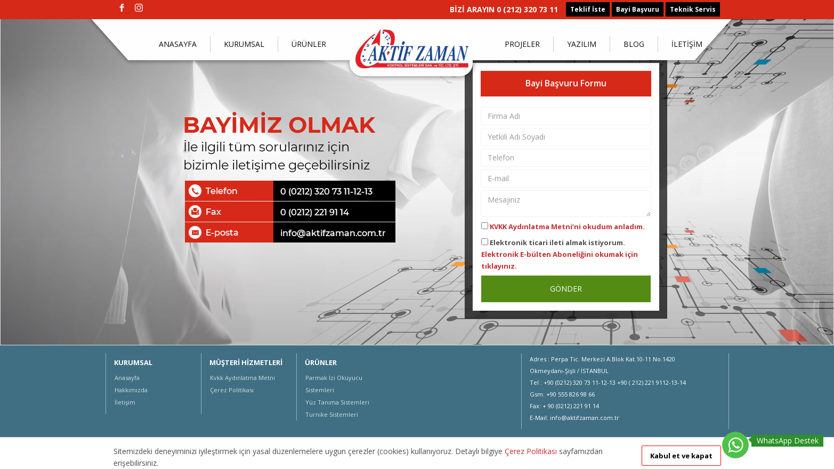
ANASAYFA (178, 44)
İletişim (125, 402)
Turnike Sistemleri (331, 414)
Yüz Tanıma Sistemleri (337, 402)
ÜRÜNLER (309, 44)
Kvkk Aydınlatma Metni (242, 378)
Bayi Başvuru (637, 9)
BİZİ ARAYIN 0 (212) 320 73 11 (504, 9)
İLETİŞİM (686, 44)
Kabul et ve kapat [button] (681, 455)
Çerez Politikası (232, 390)
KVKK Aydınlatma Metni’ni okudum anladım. (567, 226)
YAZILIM (581, 44)
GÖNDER (566, 289)
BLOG (634, 44)
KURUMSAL (244, 44)
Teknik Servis (693, 9)
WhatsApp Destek (788, 440)
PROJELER (522, 44)
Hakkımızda (131, 390)
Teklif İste (587, 9)
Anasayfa (127, 378)
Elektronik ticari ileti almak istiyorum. (559, 254)
